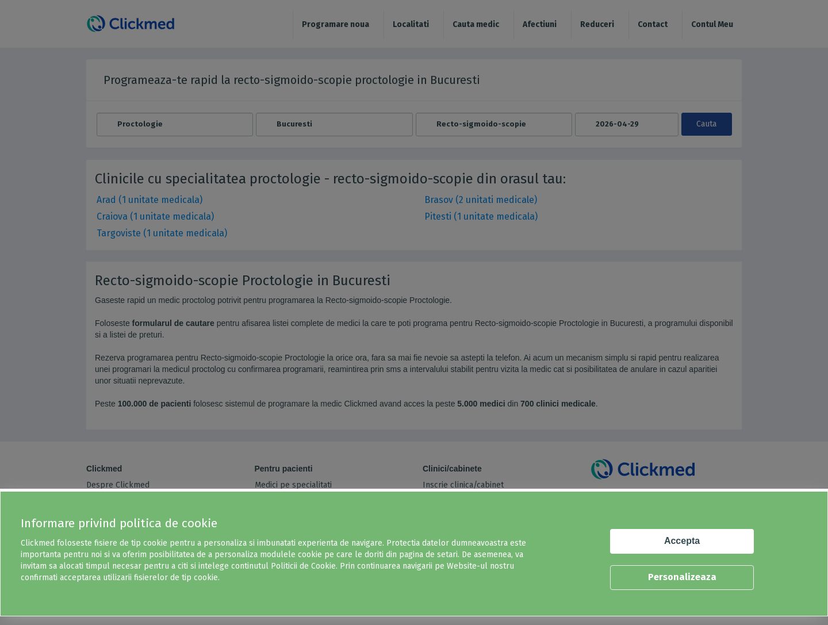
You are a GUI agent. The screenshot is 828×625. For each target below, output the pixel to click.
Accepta (682, 541)
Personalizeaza (682, 577)
